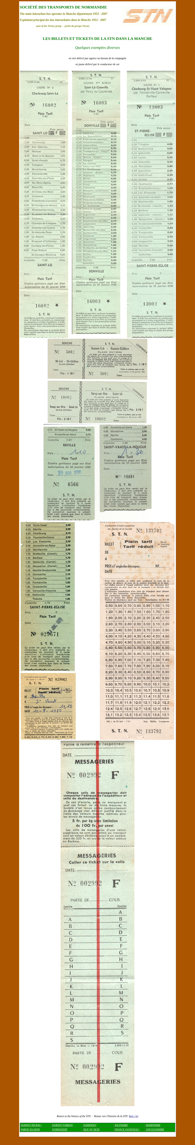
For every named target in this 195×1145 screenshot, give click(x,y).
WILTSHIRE (121, 1125)
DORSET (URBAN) (62, 1125)
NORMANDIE (59, 1129)
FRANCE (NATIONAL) (126, 1129)
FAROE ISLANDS (30, 1129)
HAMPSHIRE (153, 1125)
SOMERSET (89, 1125)
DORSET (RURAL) (31, 1125)
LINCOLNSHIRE (155, 1129)
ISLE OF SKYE (91, 1129)
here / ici (133, 1116)
